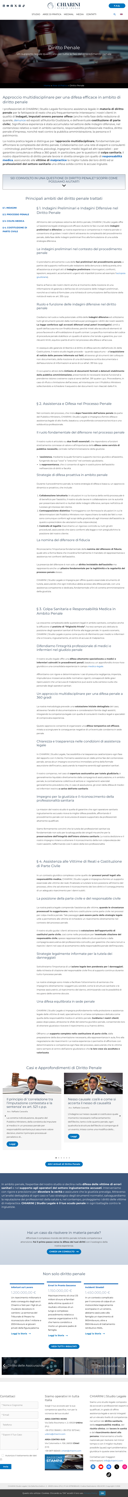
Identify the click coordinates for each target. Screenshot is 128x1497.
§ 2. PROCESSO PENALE (16, 214)
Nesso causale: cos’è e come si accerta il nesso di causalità (92, 1101)
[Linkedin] (4, 6)
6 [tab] (69, 1158)
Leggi (12, 1144)
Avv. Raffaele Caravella (17, 1111)
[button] (117, 5)
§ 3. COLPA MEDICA (13, 221)
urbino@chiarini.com (55, 1434)
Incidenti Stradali (94, 1287)
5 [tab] (66, 1158)
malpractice (58, 160)
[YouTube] (8, 6)
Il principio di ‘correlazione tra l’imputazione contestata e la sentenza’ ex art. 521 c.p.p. (30, 1103)
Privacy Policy (90, 1493)
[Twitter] (16, 6)
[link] (121, 14)
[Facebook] (12, 6)
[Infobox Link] (64, 182)
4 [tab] (64, 1158)
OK (102, 1493)
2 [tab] (58, 1158)
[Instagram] (20, 6)
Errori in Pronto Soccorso (62, 1285)
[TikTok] (23, 6)
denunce (20, 120)
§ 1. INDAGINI (10, 208)
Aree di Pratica (60, 85)
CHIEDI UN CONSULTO (64, 1251)
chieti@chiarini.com (71, 1451)
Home (47, 85)
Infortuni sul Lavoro (22, 1287)
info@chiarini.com (113, 1460)
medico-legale (95, 666)
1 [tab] (56, 1158)
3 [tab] (61, 1158)
